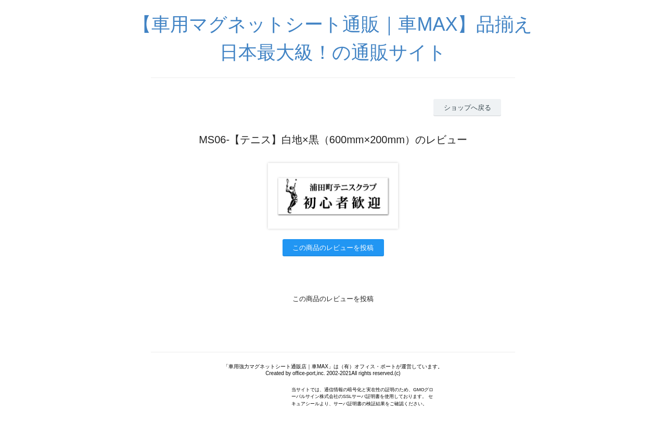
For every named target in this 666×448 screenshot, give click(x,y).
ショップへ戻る (467, 107)
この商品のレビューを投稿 (333, 248)
